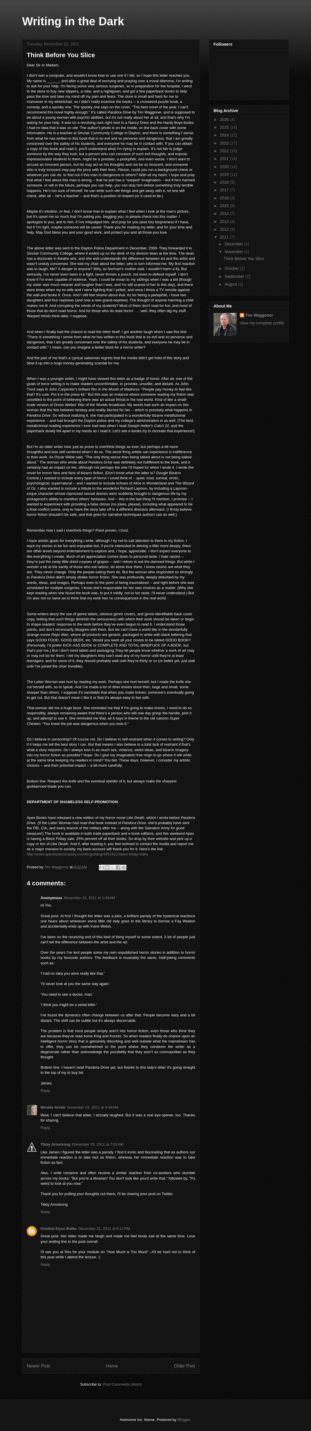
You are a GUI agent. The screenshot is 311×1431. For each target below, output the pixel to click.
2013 (225, 221)
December (234, 244)
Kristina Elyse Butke (59, 1228)
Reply (45, 1090)
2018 (225, 182)
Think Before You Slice (244, 258)
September (234, 276)
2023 (225, 143)
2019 (225, 174)
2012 (225, 229)
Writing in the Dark (73, 21)
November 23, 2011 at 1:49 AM (89, 898)
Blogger (183, 1419)
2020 (225, 166)
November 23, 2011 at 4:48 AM (92, 1107)
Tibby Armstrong (55, 1144)
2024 (225, 135)
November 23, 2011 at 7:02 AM (97, 1144)
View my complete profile (262, 323)
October (232, 268)
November (234, 251)
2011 (225, 237)
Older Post (184, 1365)
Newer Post (38, 1365)
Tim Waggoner (259, 315)
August (231, 284)
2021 (225, 158)
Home (112, 1365)
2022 (225, 151)
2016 (225, 198)
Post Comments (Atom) (122, 1384)
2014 (225, 213)
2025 (225, 127)
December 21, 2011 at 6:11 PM (104, 1228)
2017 (225, 190)
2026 (225, 119)
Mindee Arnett (53, 1107)
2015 (225, 205)
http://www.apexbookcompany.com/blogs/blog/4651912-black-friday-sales (87, 854)
